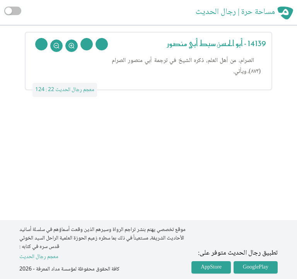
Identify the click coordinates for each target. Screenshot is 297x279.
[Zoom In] (71, 46)
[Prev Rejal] (102, 44)
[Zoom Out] (56, 46)
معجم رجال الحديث (38, 257)
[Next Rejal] (86, 44)
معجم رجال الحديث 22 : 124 (64, 90)
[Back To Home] (41, 44)
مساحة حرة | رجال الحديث (235, 12)
